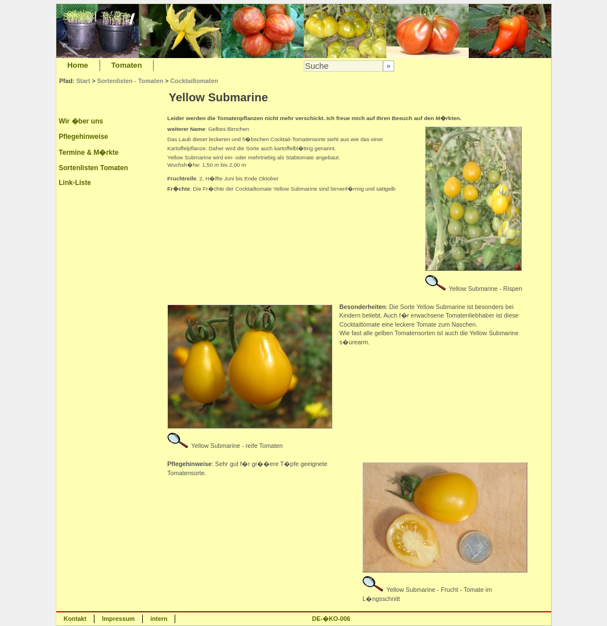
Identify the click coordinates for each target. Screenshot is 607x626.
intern (158, 618)
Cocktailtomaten (194, 80)
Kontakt (75, 618)
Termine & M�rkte (88, 152)
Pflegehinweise (83, 137)
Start (83, 80)
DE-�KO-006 (331, 618)
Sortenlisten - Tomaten (130, 80)
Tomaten (127, 65)
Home (77, 65)
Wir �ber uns (81, 121)
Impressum (118, 618)
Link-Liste (75, 183)
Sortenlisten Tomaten (93, 168)
